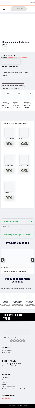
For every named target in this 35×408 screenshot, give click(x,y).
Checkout (4, 382)
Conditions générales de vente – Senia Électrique (14, 389)
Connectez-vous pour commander (9, 143)
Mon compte (5, 377)
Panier (3, 380)
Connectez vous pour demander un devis (15, 74)
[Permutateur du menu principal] (4, 8)
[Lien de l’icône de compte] (32, 2)
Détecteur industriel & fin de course (17, 57)
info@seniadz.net (6, 398)
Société (4, 384)
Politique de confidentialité (8, 386)
